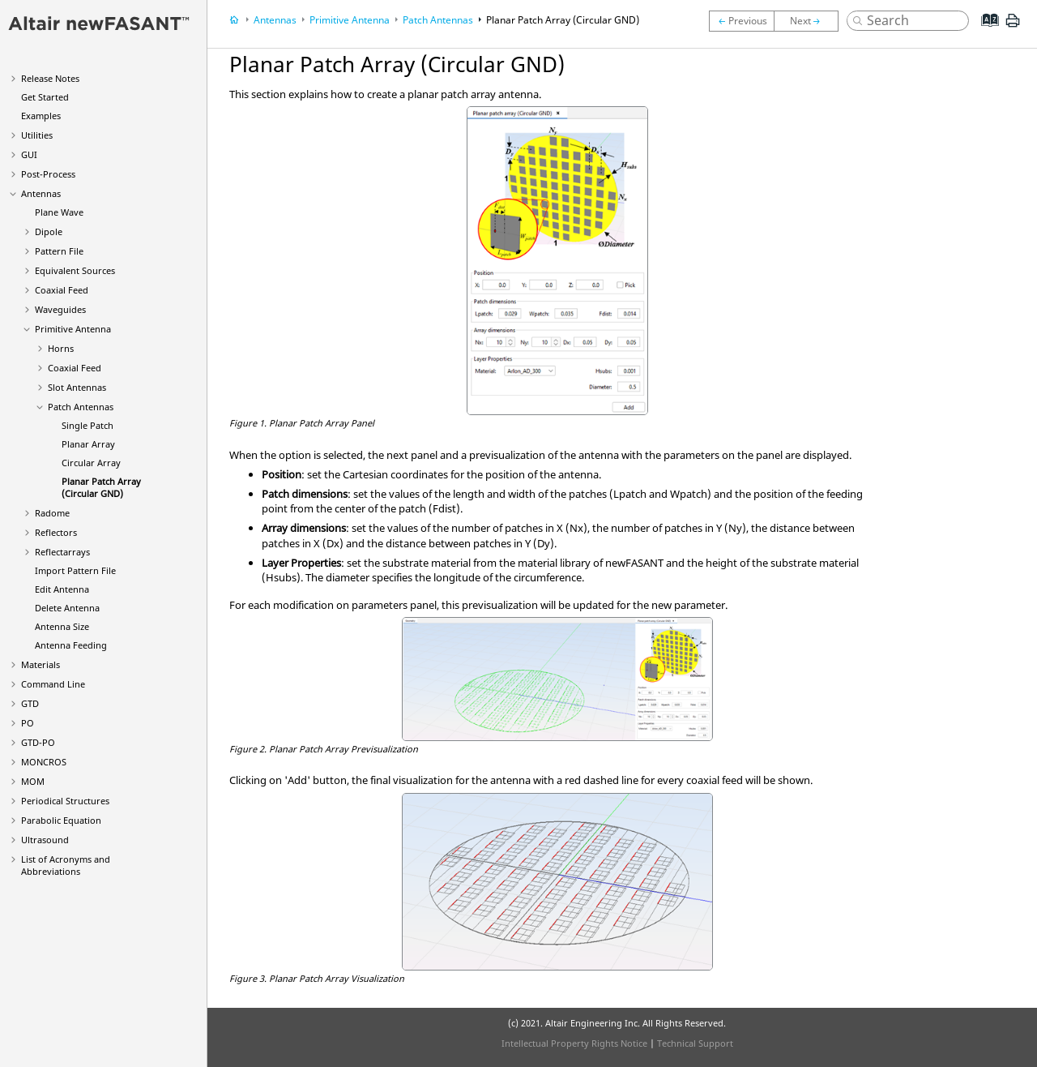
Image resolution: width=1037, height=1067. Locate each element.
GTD (30, 703)
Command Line (53, 684)
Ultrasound (45, 839)
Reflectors (56, 532)
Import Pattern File (75, 570)
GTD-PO (38, 742)
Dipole (48, 231)
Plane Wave (59, 212)
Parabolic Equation (61, 820)
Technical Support (695, 1043)
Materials (40, 664)
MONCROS (43, 762)
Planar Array (88, 444)
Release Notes (50, 78)
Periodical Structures (65, 801)
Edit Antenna (62, 589)
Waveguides (60, 309)
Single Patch (87, 425)
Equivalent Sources (75, 270)
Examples (41, 115)
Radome (52, 513)
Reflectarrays (62, 552)
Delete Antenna (67, 608)
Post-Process (48, 174)
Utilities (37, 135)
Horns (61, 348)
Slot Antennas (77, 387)
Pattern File (59, 251)
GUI (29, 154)
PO (27, 723)
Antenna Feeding (71, 645)
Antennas (41, 193)
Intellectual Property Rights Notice (574, 1043)
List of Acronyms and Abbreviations (65, 865)
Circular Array (91, 462)
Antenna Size (62, 626)
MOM (33, 781)
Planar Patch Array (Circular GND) (101, 487)
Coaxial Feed (61, 290)
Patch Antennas (80, 407)
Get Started (45, 97)
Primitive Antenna (73, 329)
